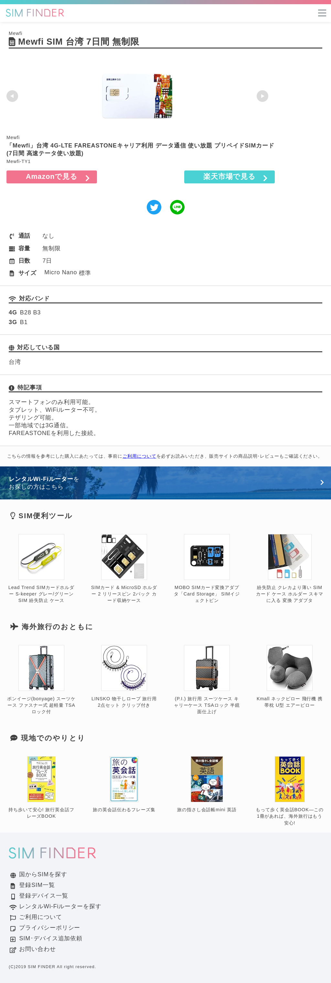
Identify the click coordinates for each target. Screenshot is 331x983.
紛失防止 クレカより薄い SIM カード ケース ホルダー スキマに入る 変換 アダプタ (289, 568)
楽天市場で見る (229, 176)
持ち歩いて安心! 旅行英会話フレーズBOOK (41, 788)
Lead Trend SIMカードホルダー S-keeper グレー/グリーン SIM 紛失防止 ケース (41, 568)
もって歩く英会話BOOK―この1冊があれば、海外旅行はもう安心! (289, 791)
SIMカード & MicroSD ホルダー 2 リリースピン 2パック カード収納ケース (124, 568)
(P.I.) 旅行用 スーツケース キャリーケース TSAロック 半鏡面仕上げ (207, 679)
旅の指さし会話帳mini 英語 (207, 784)
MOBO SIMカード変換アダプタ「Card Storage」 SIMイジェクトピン (207, 568)
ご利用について (139, 456)
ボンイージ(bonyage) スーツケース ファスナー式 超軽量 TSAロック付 (41, 679)
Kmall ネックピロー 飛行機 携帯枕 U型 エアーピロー (290, 676)
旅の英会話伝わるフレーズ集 (124, 784)
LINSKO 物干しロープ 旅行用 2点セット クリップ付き (124, 676)
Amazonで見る (52, 176)
